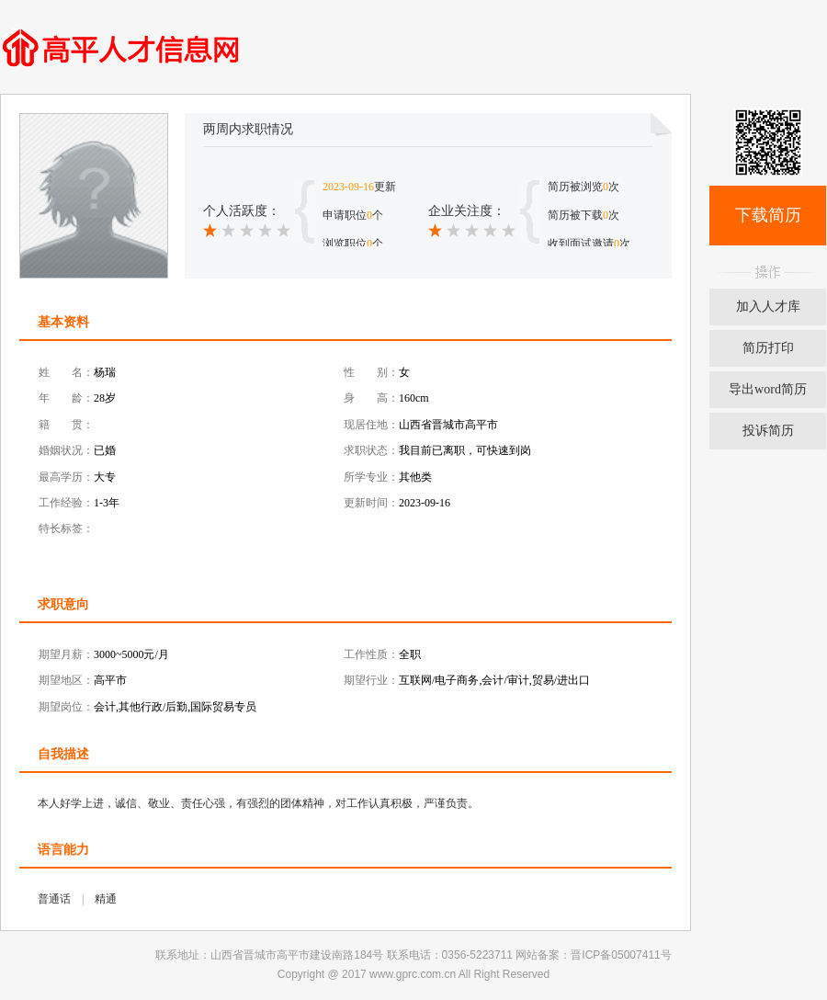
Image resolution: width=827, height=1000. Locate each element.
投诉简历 (768, 431)
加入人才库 (768, 306)
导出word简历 (768, 389)
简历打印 (768, 348)
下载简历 (768, 215)
